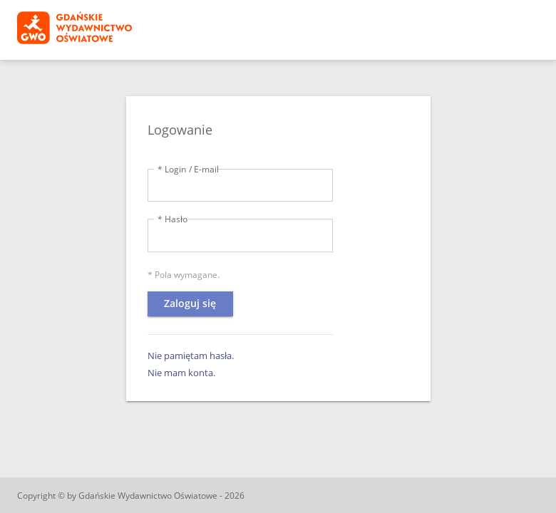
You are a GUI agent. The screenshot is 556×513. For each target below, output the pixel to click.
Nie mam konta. (181, 372)
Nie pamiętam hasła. (191, 355)
